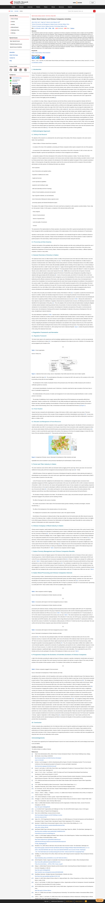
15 (85, 414)
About (53, 7)
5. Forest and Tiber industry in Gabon (44, 464)
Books (38, 7)
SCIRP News (69, 901)
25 (77, 580)
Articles (21, 7)
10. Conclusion (36, 722)
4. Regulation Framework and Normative (45, 332)
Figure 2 (83, 405)
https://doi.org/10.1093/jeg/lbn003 (42, 807)
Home (13, 7)
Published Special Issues (16, 44)
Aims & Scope (14, 18)
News (45, 7)
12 (49, 341)
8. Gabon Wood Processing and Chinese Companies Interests (52, 573)
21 (88, 537)
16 (91, 429)
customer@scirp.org (16, 77)
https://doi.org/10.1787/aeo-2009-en (43, 890)
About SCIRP (79, 901)
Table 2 (52, 547)
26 (37, 636)
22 (59, 543)
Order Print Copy (14, 55)
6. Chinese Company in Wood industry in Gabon (47, 526)
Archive (13, 24)
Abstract (34, 31)
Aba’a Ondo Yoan (36, 22)
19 (45, 489)
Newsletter (12, 52)
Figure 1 (76, 326)
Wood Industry (38, 52)
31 (59, 714)
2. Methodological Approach (41, 131)
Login (92, 2)
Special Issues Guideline (16, 47)
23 (66, 559)
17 (50, 433)
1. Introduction (36, 69)
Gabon (33, 52)
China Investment (46, 52)
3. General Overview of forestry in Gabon (45, 255)
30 (73, 698)
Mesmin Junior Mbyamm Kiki (52, 22)
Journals (29, 7)
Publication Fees (15, 30)
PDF (46, 28)
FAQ (11, 60)
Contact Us (12, 57)
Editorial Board (14, 27)
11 (53, 303)
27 (61, 643)
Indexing (13, 33)
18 (75, 469)
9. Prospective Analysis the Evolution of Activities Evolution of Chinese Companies (59, 654)
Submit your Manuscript (57, 901)
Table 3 (38, 561)
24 (61, 563)
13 (45, 377)
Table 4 (58, 612)
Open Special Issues (15, 41)
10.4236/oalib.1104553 (39, 28)
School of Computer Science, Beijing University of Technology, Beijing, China (49, 26)
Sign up (46, 901)
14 (79, 405)
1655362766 (15, 83)
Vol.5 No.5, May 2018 (51, 15)
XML (53, 28)
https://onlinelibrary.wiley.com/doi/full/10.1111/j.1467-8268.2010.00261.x (51, 857)
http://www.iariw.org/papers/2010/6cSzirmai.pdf (45, 766)
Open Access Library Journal (38, 15)
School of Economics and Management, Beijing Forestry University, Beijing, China (50, 24)
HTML (49, 28)
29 (91, 686)
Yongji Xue (43, 22)
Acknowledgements (38, 738)
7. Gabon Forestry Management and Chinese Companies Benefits (53, 551)
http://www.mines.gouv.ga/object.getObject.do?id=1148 (47, 876)
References (35, 751)
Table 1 (76, 298)
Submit (70, 7)
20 (47, 533)
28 (82, 680)
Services (61, 7)
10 (71, 292)
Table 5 (77, 651)
